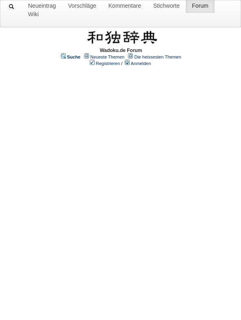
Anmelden (141, 63)
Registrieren (108, 63)
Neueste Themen (107, 56)
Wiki (33, 14)
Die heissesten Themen (157, 56)
